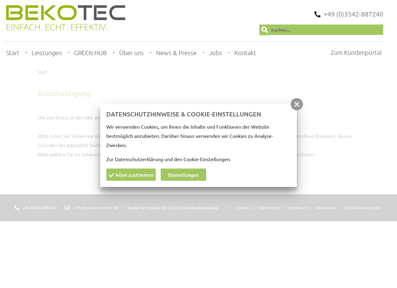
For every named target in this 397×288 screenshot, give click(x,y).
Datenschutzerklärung (139, 159)
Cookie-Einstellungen (206, 159)
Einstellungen (183, 174)
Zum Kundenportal (356, 52)
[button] (297, 104)
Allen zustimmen (130, 174)
